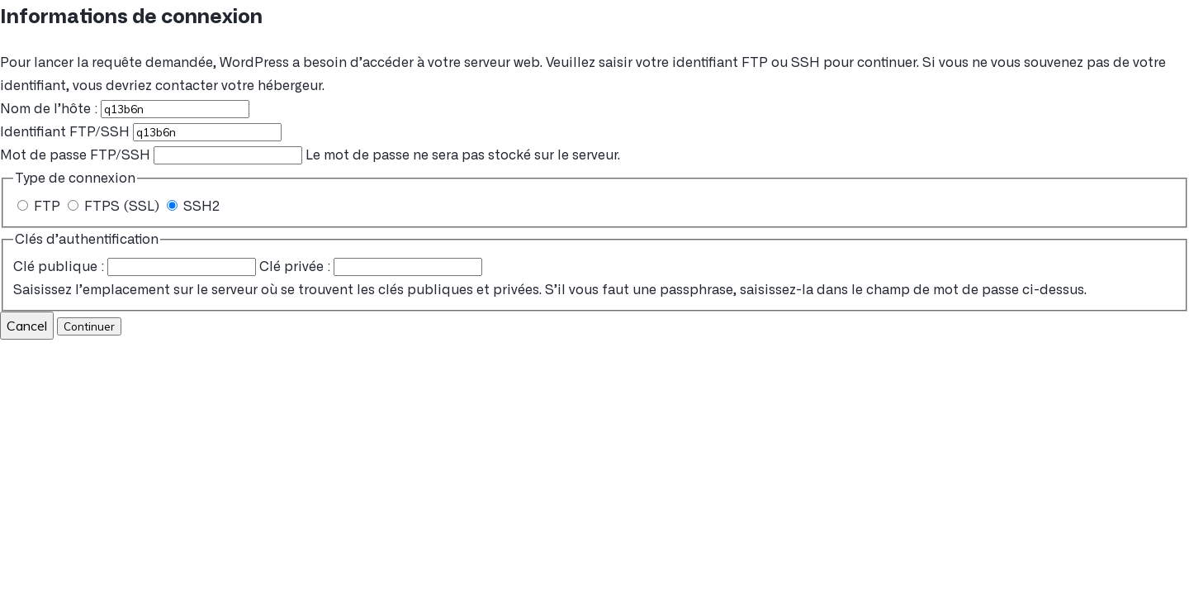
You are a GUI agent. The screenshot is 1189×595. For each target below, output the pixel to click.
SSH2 (193, 206)
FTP (40, 206)
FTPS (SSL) (115, 206)
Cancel (27, 325)
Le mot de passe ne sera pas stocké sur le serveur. (310, 155)
